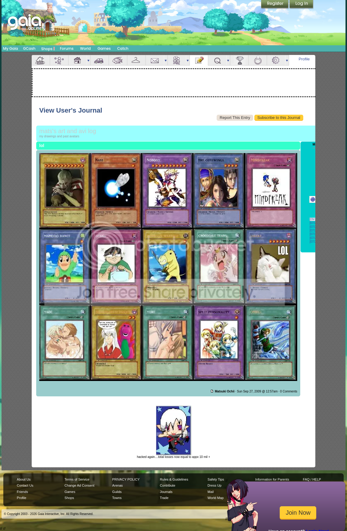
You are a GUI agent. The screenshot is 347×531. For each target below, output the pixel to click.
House (77, 60)
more (88, 60)
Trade (164, 498)
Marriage (258, 60)
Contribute (167, 485)
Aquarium (118, 60)
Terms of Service (77, 479)
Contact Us (25, 485)
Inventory (136, 60)
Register (275, 4)
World (85, 48)
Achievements (239, 60)
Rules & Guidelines (174, 479)
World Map (216, 498)
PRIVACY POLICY (126, 479)
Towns (117, 498)
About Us (23, 479)
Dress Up (214, 485)
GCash (29, 48)
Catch (123, 48)
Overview (41, 60)
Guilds (117, 492)
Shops (48, 49)
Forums (66, 48)
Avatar (59, 60)
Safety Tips (216, 479)
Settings (276, 60)
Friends (177, 60)
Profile (304, 59)
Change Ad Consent (79, 485)
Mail (155, 60)
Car (100, 60)
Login (301, 4)
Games (104, 48)
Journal (199, 60)
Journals (166, 492)
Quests (217, 60)
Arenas (117, 485)
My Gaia (10, 48)
